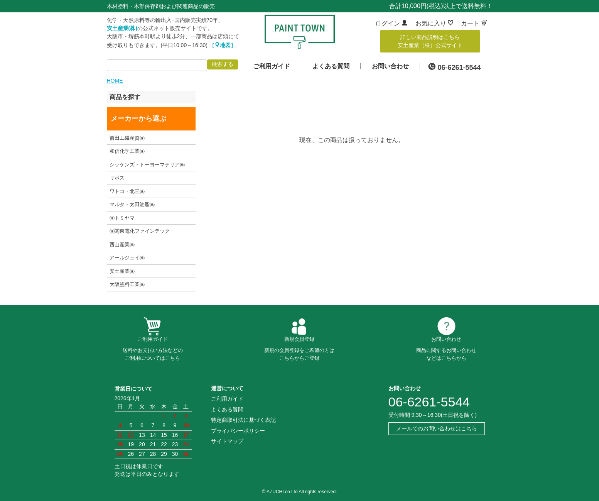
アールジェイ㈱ (127, 258)
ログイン (391, 23)
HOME (115, 81)
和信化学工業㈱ (127, 151)
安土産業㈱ (122, 271)
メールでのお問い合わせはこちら (436, 428)
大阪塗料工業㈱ (127, 284)
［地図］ (222, 45)
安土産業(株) (122, 28)
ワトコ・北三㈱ (127, 191)
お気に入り (434, 23)
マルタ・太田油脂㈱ (132, 204)
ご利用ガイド (271, 66)
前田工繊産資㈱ (127, 138)
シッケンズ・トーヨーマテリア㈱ (147, 165)
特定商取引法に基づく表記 (243, 420)
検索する (222, 64)
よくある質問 (330, 66)
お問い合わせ (390, 66)
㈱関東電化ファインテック (140, 231)
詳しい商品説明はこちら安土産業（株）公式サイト (430, 41)
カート (474, 23)
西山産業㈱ (122, 244)
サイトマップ (227, 441)
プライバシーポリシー (238, 431)
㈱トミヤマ (122, 218)
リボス (117, 178)
